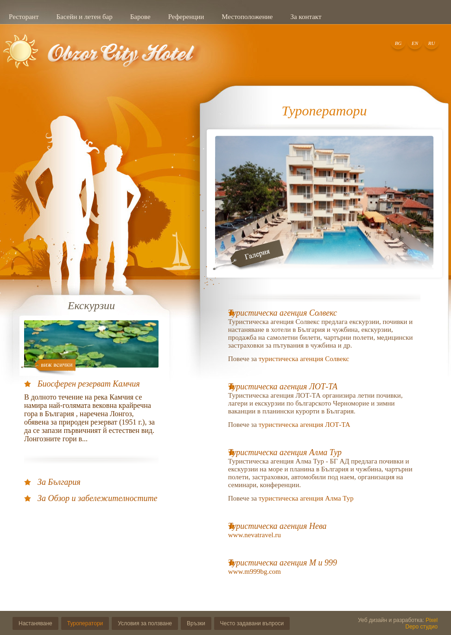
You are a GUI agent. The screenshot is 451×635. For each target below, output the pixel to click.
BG (398, 43)
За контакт (305, 16)
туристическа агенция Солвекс (304, 358)
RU (431, 43)
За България (59, 482)
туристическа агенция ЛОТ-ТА (304, 424)
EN (415, 43)
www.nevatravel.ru (255, 535)
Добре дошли (103, 57)
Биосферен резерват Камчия (89, 383)
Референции (186, 16)
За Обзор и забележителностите (98, 498)
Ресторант (23, 16)
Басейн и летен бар (84, 16)
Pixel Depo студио (422, 623)
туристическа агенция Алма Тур (306, 498)
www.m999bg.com (254, 571)
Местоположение (247, 16)
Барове (140, 16)
